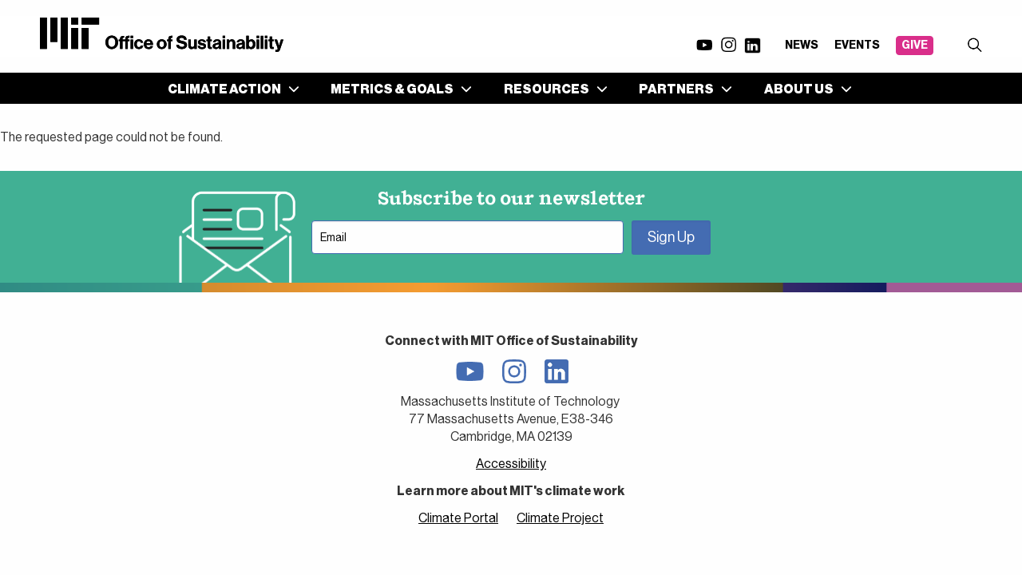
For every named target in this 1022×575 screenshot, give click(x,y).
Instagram (728, 45)
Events (857, 45)
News (801, 45)
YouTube (704, 45)
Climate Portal (458, 517)
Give (914, 45)
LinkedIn (752, 46)
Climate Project (560, 517)
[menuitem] (230, 88)
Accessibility (511, 463)
